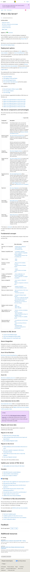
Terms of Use (20, 568)
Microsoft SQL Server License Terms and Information (14, 492)
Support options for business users (10, 493)
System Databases (18, 247)
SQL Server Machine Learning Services (17, 135)
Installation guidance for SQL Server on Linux (13, 515)
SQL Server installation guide (9, 514)
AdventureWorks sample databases (10, 473)
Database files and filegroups (20, 246)
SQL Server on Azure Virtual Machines (9, 355)
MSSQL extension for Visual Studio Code (12, 338)
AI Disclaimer (3, 566)
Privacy (2, 568)
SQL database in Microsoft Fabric (10, 78)
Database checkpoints (19, 286)
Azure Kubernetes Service (6, 403)
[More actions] (28, 10)
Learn (2, 10)
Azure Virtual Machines (19, 52)
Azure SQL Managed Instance (9, 80)
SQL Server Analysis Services (15, 158)
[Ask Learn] (25, 10)
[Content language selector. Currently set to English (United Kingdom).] (7, 561)
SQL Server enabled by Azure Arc (8, 377)
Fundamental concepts (6, 25)
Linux (20, 51)
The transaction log (18, 249)
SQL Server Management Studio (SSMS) (11, 336)
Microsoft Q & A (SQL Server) (9, 483)
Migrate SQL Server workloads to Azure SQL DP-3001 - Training (13, 540)
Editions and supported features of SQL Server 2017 (14, 104)
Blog (16, 566)
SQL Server (9, 10)
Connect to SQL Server (6, 27)
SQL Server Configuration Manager (21, 297)
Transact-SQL (23, 38)
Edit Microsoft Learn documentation (20, 508)
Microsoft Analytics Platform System (11, 89)
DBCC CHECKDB (18, 307)
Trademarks (3, 570)
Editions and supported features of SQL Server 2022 (14, 101)
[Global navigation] (1, 2)
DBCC (16, 305)
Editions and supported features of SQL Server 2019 (14, 103)
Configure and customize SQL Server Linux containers (14, 517)
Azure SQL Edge (6, 92)
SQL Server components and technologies (10, 24)
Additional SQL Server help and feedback (12, 495)
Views (16, 260)
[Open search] (24, 2)
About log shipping (18, 312)
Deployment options (6, 22)
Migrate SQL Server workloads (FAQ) (11, 435)
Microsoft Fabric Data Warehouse (10, 81)
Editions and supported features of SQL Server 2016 (14, 106)
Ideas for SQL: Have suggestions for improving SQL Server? (16, 481)
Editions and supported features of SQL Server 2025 (14, 99)
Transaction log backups (19, 292)
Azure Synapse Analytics (8, 90)
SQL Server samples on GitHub (9, 475)
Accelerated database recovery (21, 287)
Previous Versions (10, 566)
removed (9, 227)
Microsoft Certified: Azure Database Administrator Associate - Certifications (13, 548)
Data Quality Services (14, 200)
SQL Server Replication (14, 188)
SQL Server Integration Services (16, 151)
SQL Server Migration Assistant (10, 457)
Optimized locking (18, 325)
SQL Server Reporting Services (15, 173)
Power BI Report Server (16, 183)
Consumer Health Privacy (11, 568)
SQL (5, 10)
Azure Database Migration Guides (10, 440)
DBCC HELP (17, 306)
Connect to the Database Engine (10, 334)
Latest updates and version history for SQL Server (13, 466)
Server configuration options (9, 519)
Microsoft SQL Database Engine (7, 45)
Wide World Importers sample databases (12, 472)
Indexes (16, 269)
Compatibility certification (20, 251)
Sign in (27, 1)
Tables (16, 259)
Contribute (21, 566)
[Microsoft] (15, 1)
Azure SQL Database (7, 76)
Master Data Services (14, 214)
